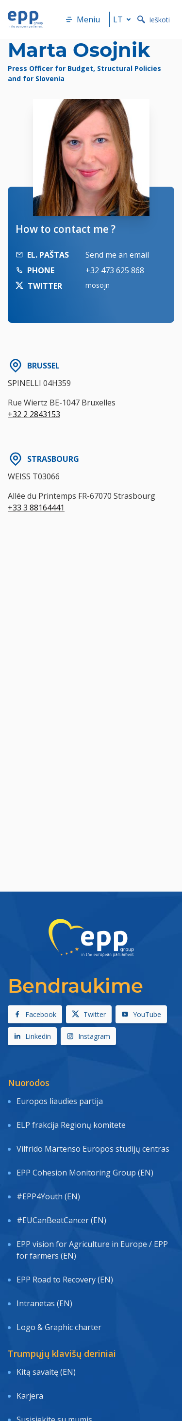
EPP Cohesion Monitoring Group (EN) (85, 1172)
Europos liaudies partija (60, 1101)
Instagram (88, 1036)
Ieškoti (153, 19)
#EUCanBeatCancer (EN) (61, 1220)
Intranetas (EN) (44, 1303)
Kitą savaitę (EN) (46, 1372)
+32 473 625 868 (114, 270)
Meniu (82, 19)
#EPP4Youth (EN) (48, 1196)
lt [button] (123, 19)
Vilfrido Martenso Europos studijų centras (93, 1148)
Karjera (30, 1395)
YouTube (141, 1014)
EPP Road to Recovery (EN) (65, 1279)
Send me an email (117, 254)
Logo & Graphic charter (59, 1327)
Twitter (89, 1014)
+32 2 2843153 (34, 414)
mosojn (97, 285)
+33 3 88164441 (36, 507)
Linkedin (32, 1036)
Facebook (35, 1014)
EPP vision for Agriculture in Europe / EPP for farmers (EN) (92, 1250)
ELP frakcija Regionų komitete (71, 1125)
